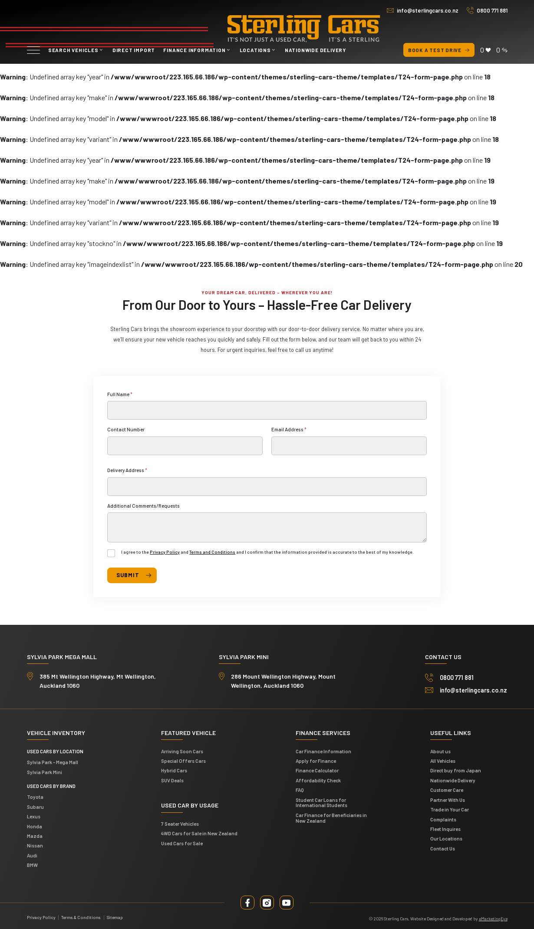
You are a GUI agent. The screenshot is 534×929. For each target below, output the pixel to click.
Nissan (35, 843)
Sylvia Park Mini (44, 770)
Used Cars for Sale (182, 841)
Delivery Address (127, 470)
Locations (255, 50)
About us (440, 749)
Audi (32, 853)
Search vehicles (73, 50)
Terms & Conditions (81, 915)
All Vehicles (442, 759)
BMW (32, 863)
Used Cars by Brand (51, 784)
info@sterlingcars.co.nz (427, 10)
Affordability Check (318, 778)
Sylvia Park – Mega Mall (52, 760)
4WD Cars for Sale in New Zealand (199, 831)
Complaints (443, 817)
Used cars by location (55, 749)
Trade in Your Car (449, 807)
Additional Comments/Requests (143, 505)
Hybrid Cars (174, 768)
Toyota (35, 795)
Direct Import (133, 50)
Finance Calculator (317, 768)
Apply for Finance (316, 759)
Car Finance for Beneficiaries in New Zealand (331, 816)
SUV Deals (172, 778)
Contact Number (126, 429)
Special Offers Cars (183, 759)
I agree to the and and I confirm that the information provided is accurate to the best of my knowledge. (267, 552)
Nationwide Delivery (315, 50)
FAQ (300, 788)
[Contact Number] (185, 446)
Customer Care (446, 788)
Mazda (35, 834)
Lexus (33, 814)
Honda (34, 824)
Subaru (35, 804)
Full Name (119, 394)
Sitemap (115, 915)
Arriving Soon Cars (182, 749)
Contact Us (442, 846)
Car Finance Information (323, 749)
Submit (127, 574)
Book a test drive (439, 50)
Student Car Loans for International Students (321, 800)
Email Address (289, 429)
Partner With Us (447, 797)
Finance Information (194, 50)
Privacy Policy (165, 552)
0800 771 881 (492, 10)
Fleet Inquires (445, 827)
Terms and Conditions (212, 552)
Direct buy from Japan (455, 768)
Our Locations (446, 837)
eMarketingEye (493, 916)
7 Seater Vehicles (180, 822)
